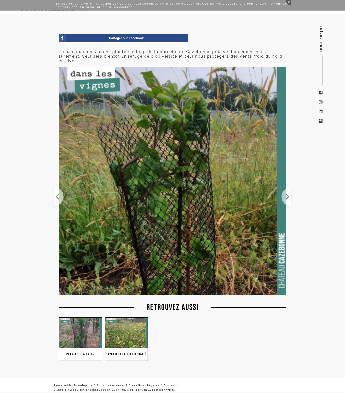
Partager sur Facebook (126, 38)
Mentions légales (146, 385)
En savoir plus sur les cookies (106, 7)
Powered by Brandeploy (73, 385)
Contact (170, 385)
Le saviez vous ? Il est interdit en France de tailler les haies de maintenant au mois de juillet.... (286, 196)
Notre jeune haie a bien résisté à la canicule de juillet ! (58, 196)
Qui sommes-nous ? (112, 385)
